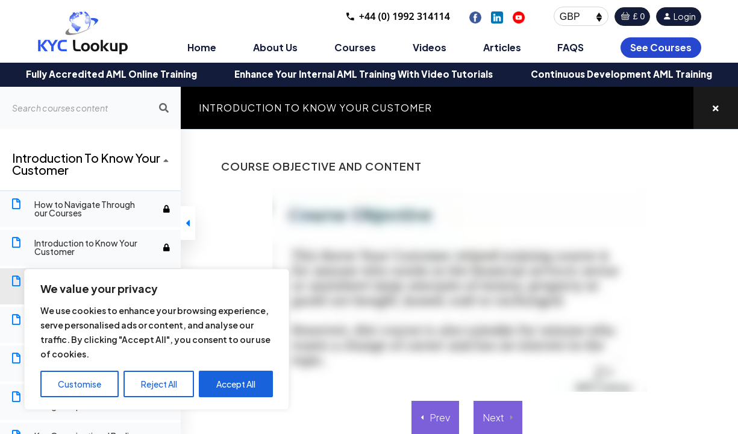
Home (201, 47)
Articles (502, 47)
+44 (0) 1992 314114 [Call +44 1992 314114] (397, 16)
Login (678, 16)
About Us (275, 47)
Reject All (159, 384)
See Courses (661, 47)
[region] (156, 339)
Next (493, 417)
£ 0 (632, 16)
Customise (79, 384)
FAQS (570, 47)
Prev (440, 417)
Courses (355, 47)
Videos (429, 47)
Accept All (235, 384)
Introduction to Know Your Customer (315, 107)
